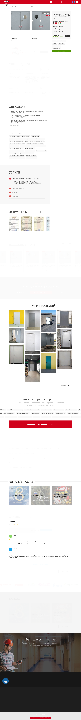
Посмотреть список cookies (44, 717)
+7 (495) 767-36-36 (66, 2)
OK (34, 717)
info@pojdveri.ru (56, 2)
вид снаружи (14, 38)
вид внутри (34, 38)
